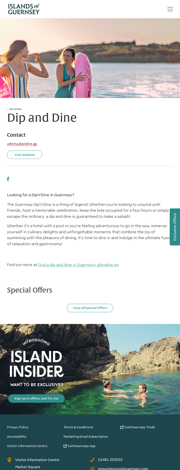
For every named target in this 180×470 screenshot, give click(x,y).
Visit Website (25, 155)
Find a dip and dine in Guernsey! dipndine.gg (78, 265)
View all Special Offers (90, 308)
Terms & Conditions (78, 427)
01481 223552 (106, 459)
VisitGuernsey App (79, 446)
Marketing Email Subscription (86, 436)
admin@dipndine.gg (22, 144)
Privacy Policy (17, 427)
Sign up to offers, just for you (36, 398)
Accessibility (16, 436)
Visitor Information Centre (27, 446)
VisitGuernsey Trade (137, 427)
